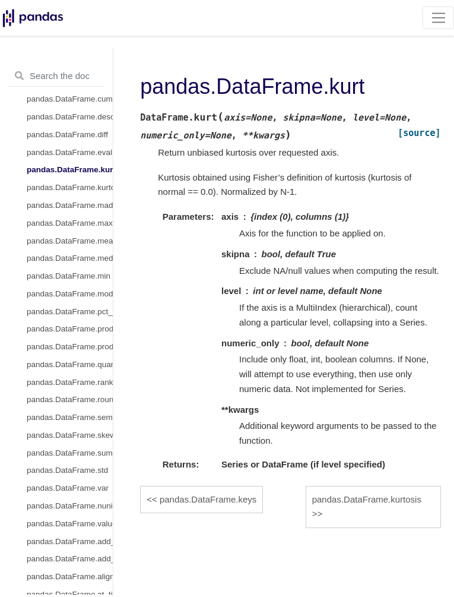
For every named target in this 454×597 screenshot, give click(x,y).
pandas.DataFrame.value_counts (70, 523)
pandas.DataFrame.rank (70, 382)
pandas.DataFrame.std (67, 470)
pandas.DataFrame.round (70, 399)
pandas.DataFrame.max (70, 223)
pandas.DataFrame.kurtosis (70, 187)
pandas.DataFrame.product (70, 346)
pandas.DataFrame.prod (70, 328)
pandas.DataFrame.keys (208, 499)
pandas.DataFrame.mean (70, 240)
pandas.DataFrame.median (70, 258)
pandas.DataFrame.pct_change (70, 311)
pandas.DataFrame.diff (67, 134)
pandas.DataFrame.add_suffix (70, 558)
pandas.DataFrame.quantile (70, 364)
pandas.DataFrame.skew (70, 435)
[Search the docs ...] (56, 76)
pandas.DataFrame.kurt (70, 169)
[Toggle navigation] (438, 18)
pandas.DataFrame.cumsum (70, 98)
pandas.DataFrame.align (70, 576)
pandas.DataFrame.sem (70, 417)
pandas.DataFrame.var (68, 488)
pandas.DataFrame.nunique (70, 505)
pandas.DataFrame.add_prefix (70, 541)
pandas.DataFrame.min (68, 275)
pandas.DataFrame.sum (70, 452)
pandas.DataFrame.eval (69, 152)
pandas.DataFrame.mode (70, 293)
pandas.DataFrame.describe (70, 116)
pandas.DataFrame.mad (70, 205)
